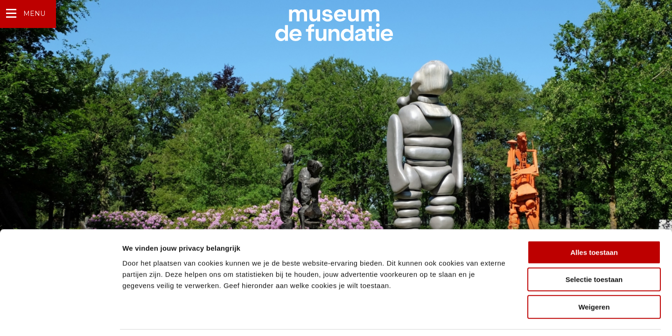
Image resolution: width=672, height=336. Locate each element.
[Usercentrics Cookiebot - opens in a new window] (60, 318)
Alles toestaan (594, 222)
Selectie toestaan (594, 249)
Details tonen (504, 318)
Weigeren (593, 276)
